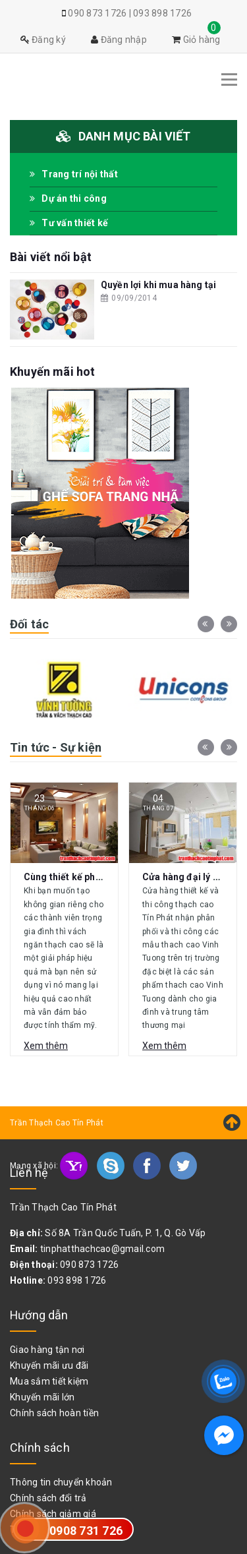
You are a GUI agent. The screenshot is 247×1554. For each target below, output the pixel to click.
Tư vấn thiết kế (69, 223)
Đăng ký (43, 39)
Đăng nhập (119, 39)
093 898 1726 (162, 13)
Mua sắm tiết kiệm (49, 1381)
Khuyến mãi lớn (42, 1397)
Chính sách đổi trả (48, 1498)
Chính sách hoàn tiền (54, 1413)
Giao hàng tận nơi (47, 1349)
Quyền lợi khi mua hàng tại (158, 285)
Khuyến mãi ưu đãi (49, 1365)
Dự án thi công (68, 198)
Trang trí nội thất (74, 174)
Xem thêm (46, 1045)
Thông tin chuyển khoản (61, 1482)
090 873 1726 (97, 13)
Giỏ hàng (196, 39)
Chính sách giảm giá (53, 1514)
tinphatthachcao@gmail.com (102, 1248)
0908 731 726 (86, 1531)
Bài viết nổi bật (51, 257)
